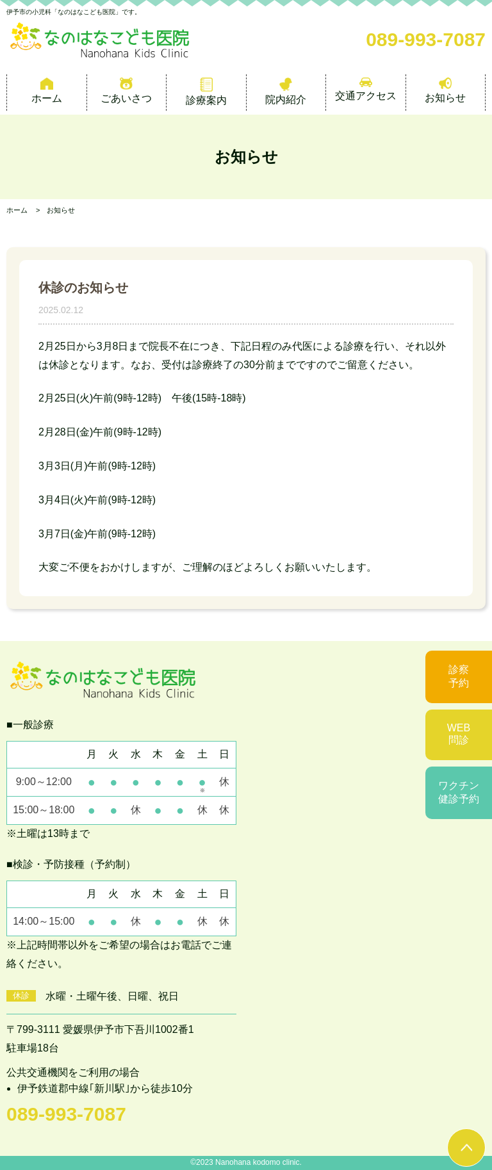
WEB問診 (458, 733)
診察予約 (458, 676)
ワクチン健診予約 (458, 792)
